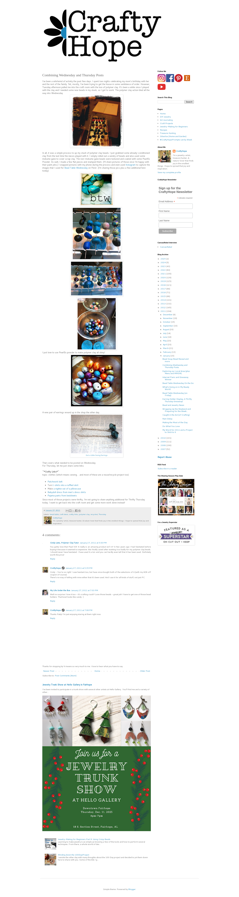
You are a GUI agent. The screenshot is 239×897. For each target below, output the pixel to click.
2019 (163, 281)
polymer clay (84, 514)
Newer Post (48, 671)
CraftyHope (55, 568)
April (165, 344)
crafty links (73, 514)
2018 (163, 285)
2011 (163, 311)
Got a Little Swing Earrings (97, 455)
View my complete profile (169, 172)
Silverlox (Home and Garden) (173, 136)
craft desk (64, 514)
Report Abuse (165, 457)
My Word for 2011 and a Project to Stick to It (177, 431)
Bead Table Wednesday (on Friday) (174, 394)
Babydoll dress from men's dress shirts (67, 492)
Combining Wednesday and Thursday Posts (174, 366)
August (166, 329)
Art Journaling (166, 120)
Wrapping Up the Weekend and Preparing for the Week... (176, 410)
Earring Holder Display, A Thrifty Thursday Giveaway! (177, 400)
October (167, 322)
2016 (163, 292)
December (168, 314)
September (168, 325)
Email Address (167, 201)
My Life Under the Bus (60, 590)
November (168, 318)
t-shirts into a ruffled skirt (65, 485)
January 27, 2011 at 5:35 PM (79, 568)
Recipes (163, 130)
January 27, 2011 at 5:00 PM (93, 542)
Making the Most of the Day (175, 422)
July (165, 333)
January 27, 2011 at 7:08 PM (79, 610)
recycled (94, 514)
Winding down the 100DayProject (73, 854)
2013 (163, 303)
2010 (163, 438)
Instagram (130, 164)
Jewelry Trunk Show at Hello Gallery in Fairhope (67, 684)
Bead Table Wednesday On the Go (178, 383)
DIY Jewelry (165, 116)
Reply (52, 558)
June (165, 337)
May (165, 340)
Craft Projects (166, 123)
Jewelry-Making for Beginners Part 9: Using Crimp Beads (84, 839)
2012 (163, 307)
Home (97, 671)
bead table (54, 514)
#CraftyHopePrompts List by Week (176, 139)
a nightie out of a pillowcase (67, 488)
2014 (163, 300)
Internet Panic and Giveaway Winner (175, 378)
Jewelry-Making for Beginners (174, 126)
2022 (163, 270)
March (166, 348)
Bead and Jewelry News (173, 405)
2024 (163, 262)
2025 (163, 258)
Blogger (132, 889)
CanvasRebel (166, 247)
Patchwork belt (55, 481)
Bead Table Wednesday (76, 167)
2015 (163, 296)
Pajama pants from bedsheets (62, 495)
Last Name (164, 220)
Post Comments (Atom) (65, 675)
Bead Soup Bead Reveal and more (175, 360)
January (166, 355)
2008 (163, 445)
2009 (163, 441)
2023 (163, 266)
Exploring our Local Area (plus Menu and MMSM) (176, 372)
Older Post (145, 671)
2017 (163, 288)
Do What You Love (171, 426)
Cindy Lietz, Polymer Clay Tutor (64, 542)
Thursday (102, 514)
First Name (164, 211)
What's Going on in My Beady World (175, 388)
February (167, 352)
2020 (163, 277)
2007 (163, 449)
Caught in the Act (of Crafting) (176, 414)
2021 (163, 273)
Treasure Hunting (168, 133)
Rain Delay (167, 418)
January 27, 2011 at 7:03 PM (84, 590)
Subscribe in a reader (167, 468)
